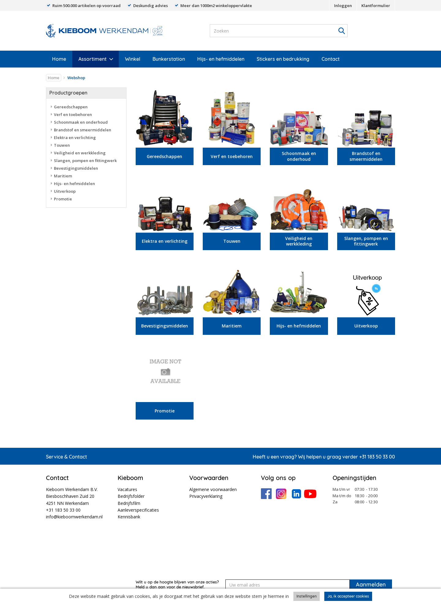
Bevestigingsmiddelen (76, 168)
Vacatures (127, 489)
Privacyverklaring (205, 496)
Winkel (132, 59)
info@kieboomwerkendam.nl (74, 517)
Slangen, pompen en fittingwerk (85, 160)
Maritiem (63, 176)
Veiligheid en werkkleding (80, 153)
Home (59, 59)
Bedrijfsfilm (129, 503)
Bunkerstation (169, 59)
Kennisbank (129, 517)
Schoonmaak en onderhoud (81, 122)
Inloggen (343, 5)
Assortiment (92, 59)
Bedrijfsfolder (131, 496)
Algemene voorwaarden (213, 489)
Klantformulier (375, 5)
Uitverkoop (65, 191)
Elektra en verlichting (75, 137)
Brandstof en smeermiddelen (82, 130)
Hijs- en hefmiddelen (220, 59)
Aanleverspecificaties (138, 510)
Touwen (62, 145)
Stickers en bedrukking (283, 59)
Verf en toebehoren (73, 114)
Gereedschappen (71, 107)
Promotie (63, 199)
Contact (331, 59)
